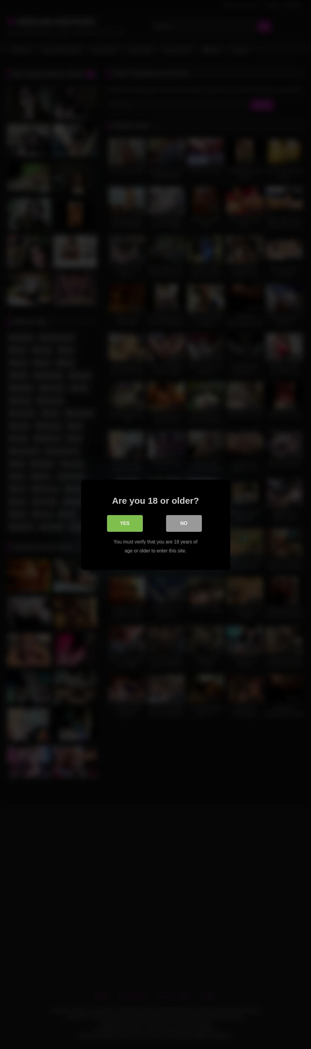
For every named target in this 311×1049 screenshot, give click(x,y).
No (184, 523)
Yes (124, 523)
